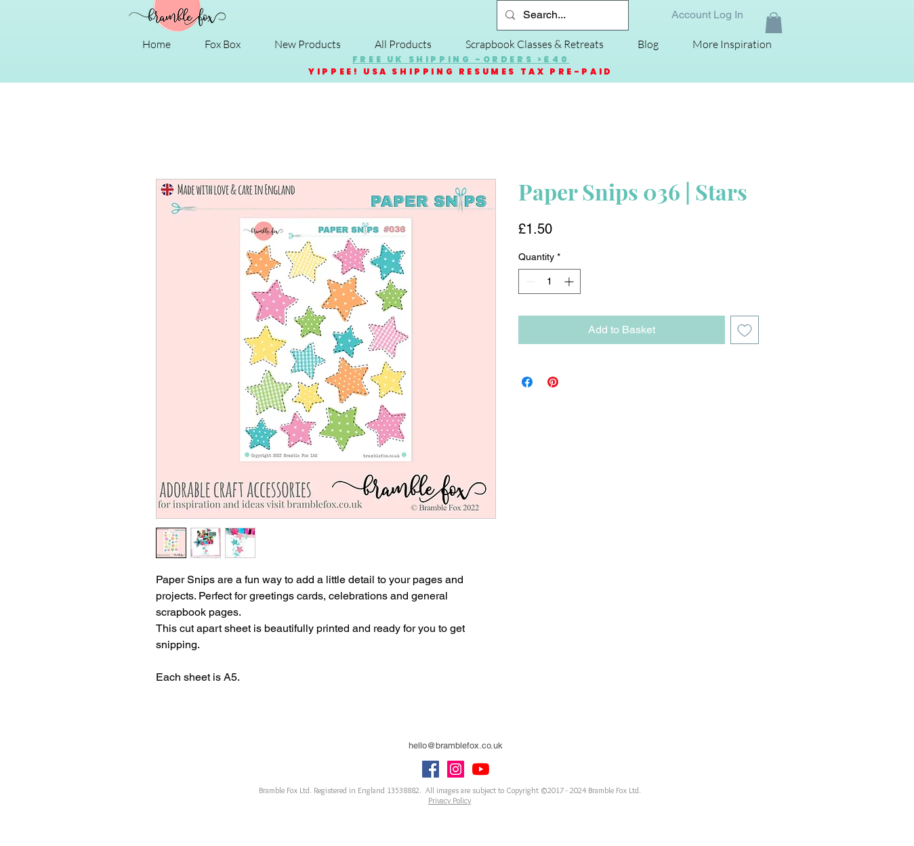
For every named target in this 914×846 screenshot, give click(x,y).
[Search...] (561, 15)
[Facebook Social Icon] (430, 769)
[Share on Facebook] (527, 382)
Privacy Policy (449, 800)
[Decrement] (528, 281)
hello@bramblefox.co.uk (456, 745)
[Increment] (570, 281)
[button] (774, 22)
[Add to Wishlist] (744, 330)
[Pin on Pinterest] (553, 382)
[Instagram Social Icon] (455, 769)
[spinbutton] (549, 281)
